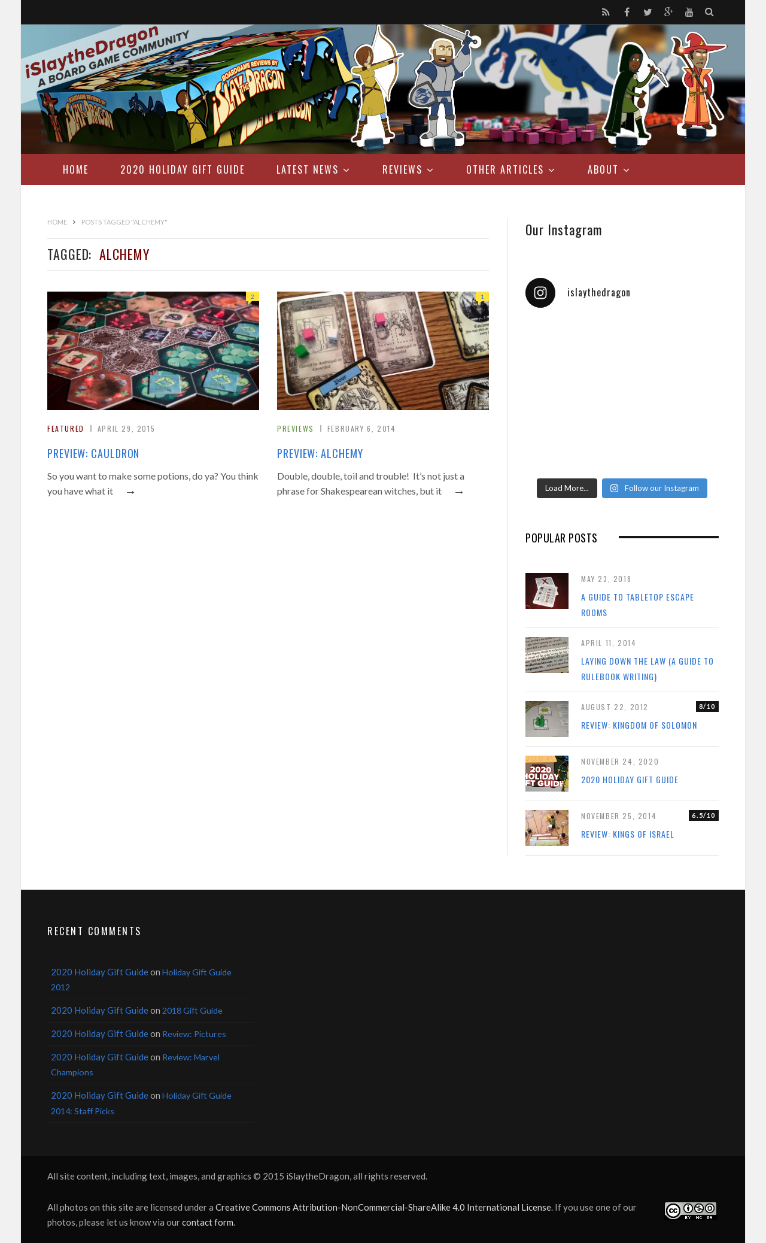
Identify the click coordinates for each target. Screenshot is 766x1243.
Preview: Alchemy (320, 453)
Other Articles (505, 169)
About (603, 169)
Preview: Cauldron (93, 453)
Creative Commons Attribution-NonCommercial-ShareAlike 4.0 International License (383, 1207)
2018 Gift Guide (192, 1010)
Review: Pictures (194, 1034)
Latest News (307, 169)
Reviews (402, 169)
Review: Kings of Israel (627, 833)
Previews (295, 428)
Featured (65, 428)
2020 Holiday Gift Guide (182, 169)
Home (76, 169)
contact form (207, 1222)
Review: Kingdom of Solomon (639, 724)
